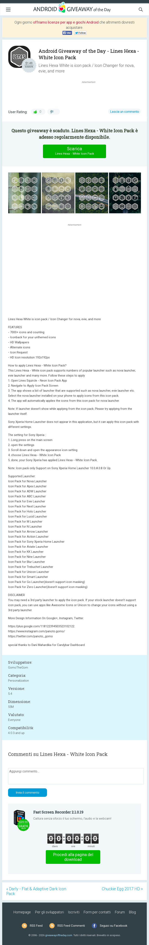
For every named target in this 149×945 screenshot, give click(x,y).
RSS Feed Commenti (71, 925)
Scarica (74, 151)
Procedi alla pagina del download (73, 857)
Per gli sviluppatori (49, 912)
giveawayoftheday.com (58, 935)
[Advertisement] (91, 94)
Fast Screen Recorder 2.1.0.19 (58, 812)
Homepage (22, 912)
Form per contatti (97, 912)
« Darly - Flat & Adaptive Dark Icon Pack (36, 891)
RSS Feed (36, 925)
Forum (120, 912)
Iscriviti (73, 912)
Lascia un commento (124, 112)
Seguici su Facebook (113, 925)
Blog (132, 912)
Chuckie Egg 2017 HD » (122, 888)
